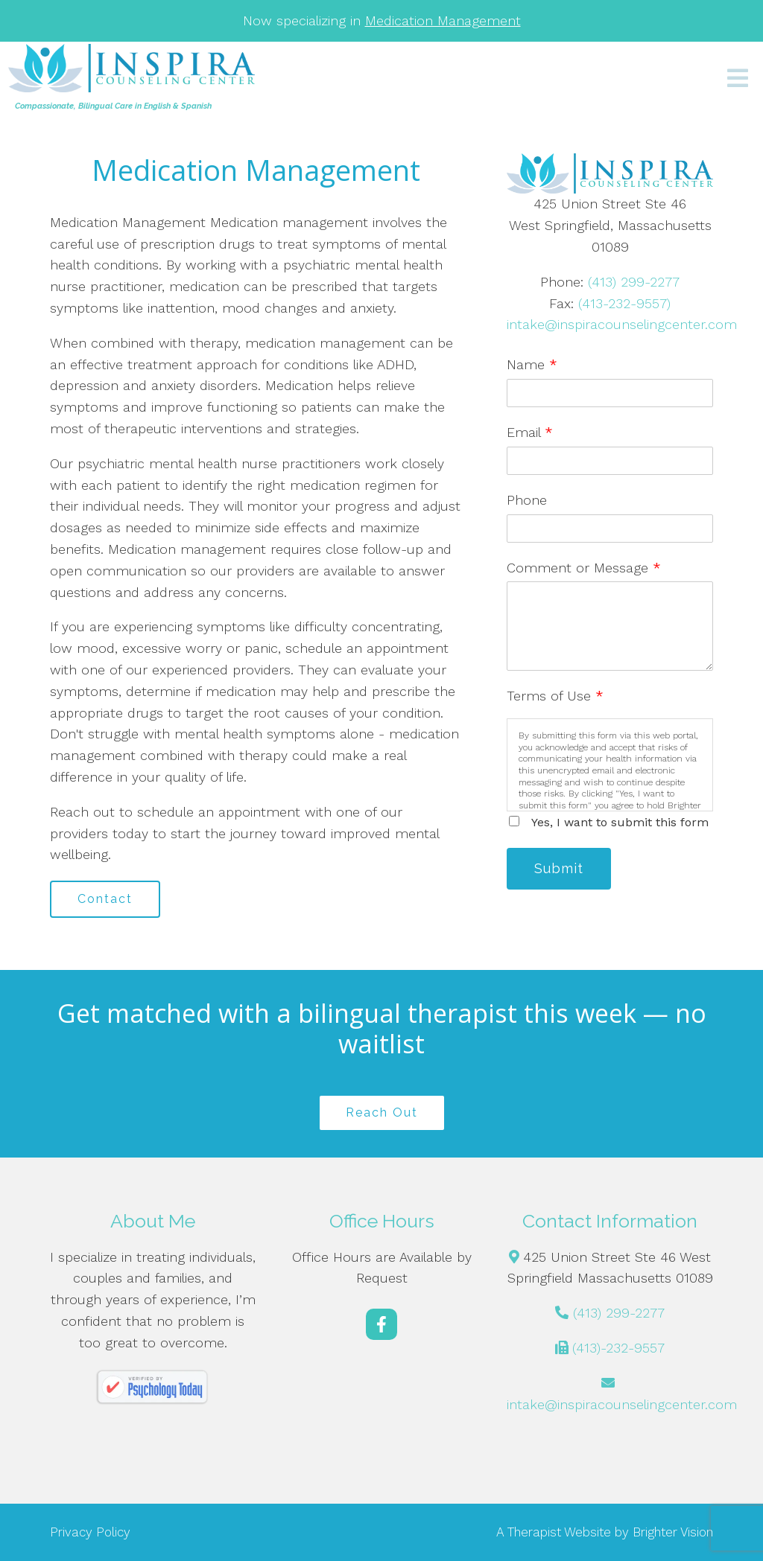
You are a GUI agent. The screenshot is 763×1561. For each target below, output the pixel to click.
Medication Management (443, 20)
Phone (527, 500)
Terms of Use (555, 695)
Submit (558, 868)
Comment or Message (584, 567)
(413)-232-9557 (618, 1348)
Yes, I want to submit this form (620, 822)
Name (532, 364)
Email (530, 432)
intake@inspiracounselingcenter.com (622, 324)
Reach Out (382, 1112)
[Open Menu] (737, 79)
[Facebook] (381, 1324)
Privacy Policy (90, 1532)
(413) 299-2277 (634, 282)
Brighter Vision (673, 1532)
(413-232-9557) (624, 303)
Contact (105, 899)
